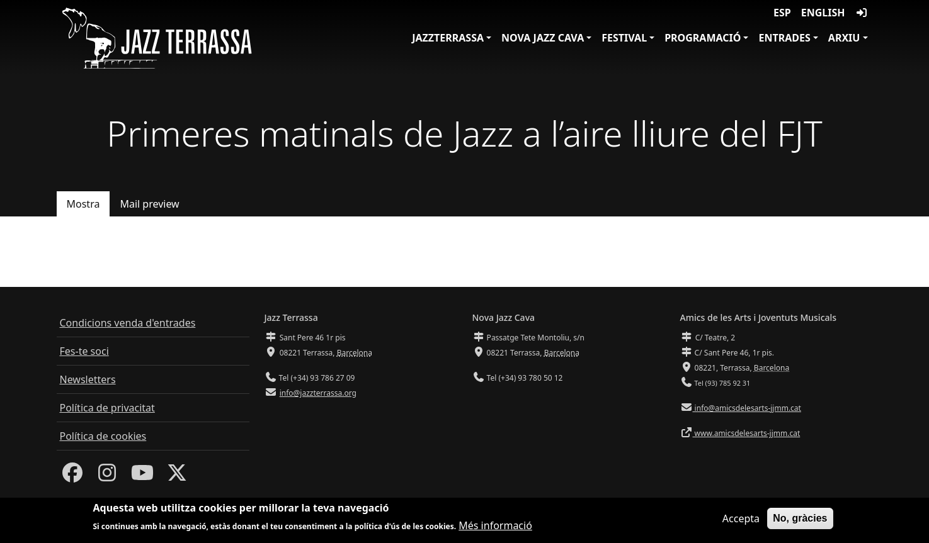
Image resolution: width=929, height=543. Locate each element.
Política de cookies (103, 436)
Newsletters (88, 379)
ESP (782, 13)
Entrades (784, 38)
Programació (702, 38)
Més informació (495, 527)
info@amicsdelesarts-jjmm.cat (747, 408)
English (823, 13)
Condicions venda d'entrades (128, 323)
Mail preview (149, 204)
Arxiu (844, 38)
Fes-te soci (84, 351)
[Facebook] (72, 476)
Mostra (83, 204)
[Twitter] (177, 476)
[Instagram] (107, 476)
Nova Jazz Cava (542, 38)
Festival (624, 38)
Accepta (741, 519)
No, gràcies (800, 518)
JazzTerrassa (448, 38)
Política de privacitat (107, 408)
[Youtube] (142, 476)
